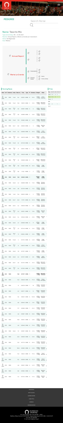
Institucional (31, 392)
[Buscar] (44, 21)
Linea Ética (31, 398)
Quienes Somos (31, 395)
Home (7, 14)
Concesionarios (31, 405)
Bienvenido (31, 389)
